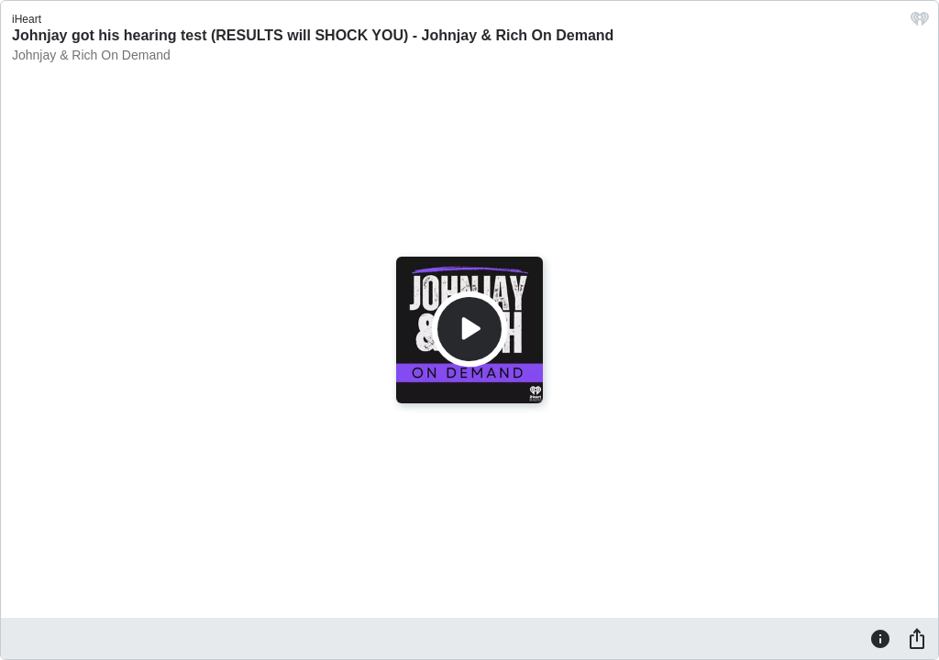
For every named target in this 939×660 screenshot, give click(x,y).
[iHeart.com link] (920, 23)
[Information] (880, 638)
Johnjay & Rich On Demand (91, 55)
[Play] (469, 329)
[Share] (917, 638)
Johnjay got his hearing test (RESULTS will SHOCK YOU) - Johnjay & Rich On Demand (312, 35)
